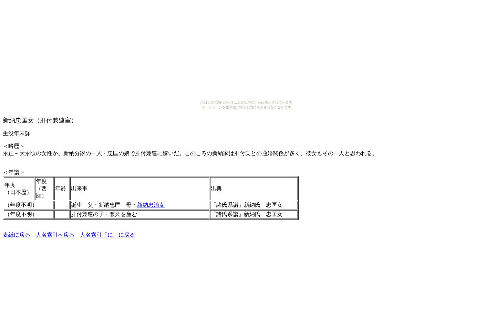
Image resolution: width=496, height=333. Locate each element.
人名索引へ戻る (55, 235)
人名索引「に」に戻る (107, 235)
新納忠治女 (151, 205)
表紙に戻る (16, 235)
